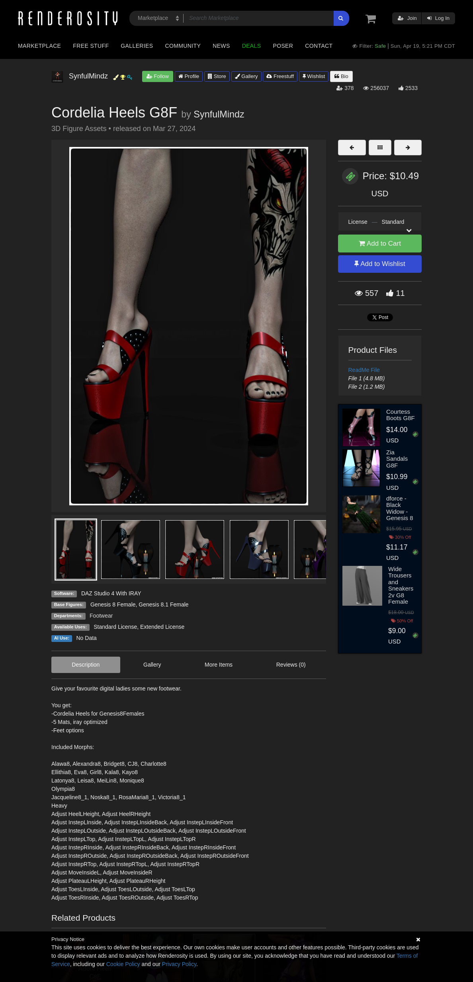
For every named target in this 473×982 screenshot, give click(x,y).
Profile (188, 76)
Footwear (101, 615)
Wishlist (314, 76)
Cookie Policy (123, 964)
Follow (158, 76)
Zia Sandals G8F (397, 459)
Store (217, 76)
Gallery (246, 76)
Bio (341, 76)
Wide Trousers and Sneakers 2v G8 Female (400, 585)
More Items (219, 664)
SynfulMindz (219, 114)
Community (183, 46)
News (221, 46)
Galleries (137, 46)
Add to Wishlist (379, 264)
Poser (283, 46)
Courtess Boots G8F (400, 415)
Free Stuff (91, 46)
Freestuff (280, 76)
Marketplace (39, 46)
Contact (318, 46)
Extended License (162, 627)
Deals (251, 46)
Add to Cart (380, 243)
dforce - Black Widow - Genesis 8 (399, 508)
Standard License (115, 627)
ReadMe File (364, 370)
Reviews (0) (291, 664)
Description (86, 664)
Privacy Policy (179, 964)
